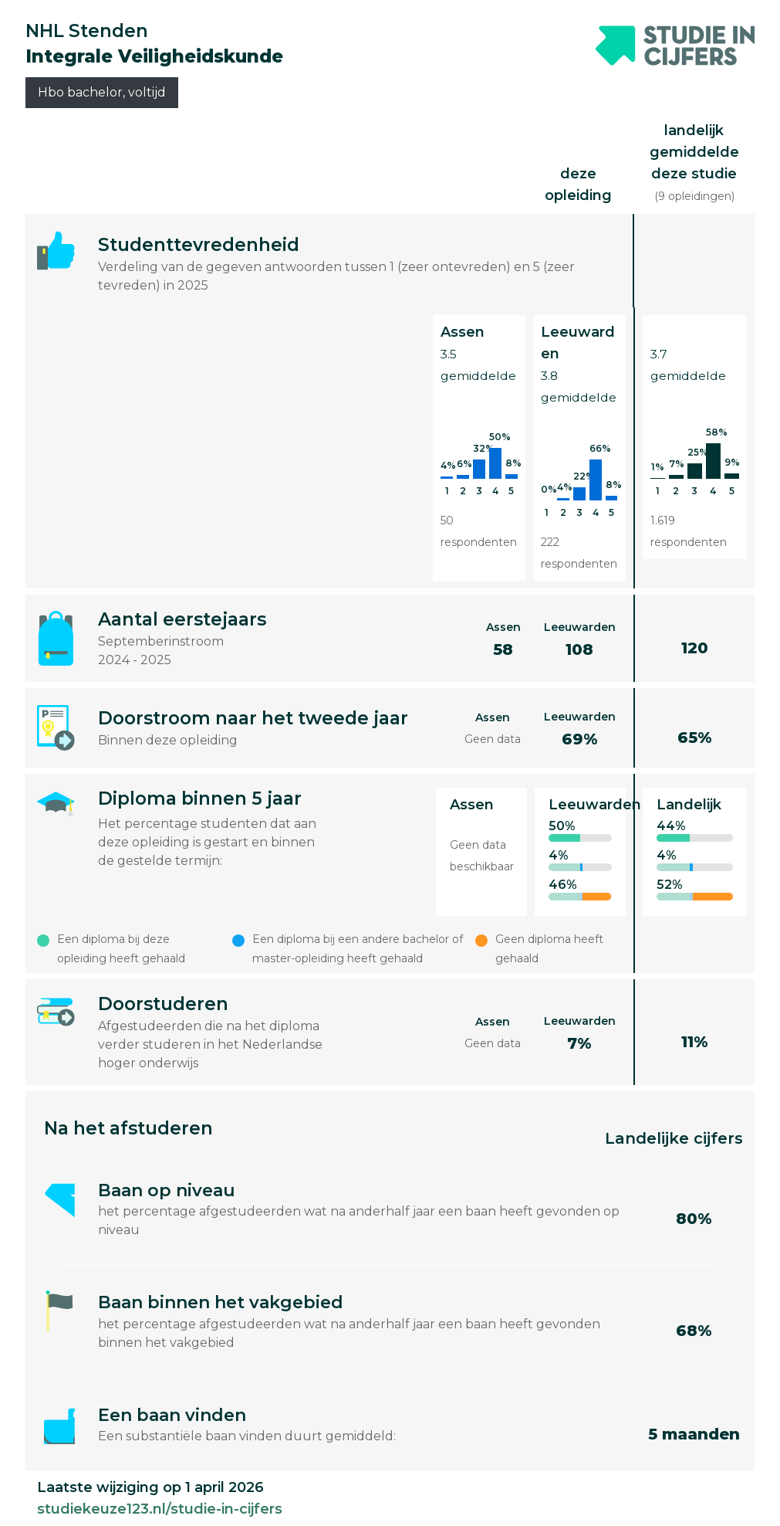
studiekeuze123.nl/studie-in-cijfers (159, 1509)
